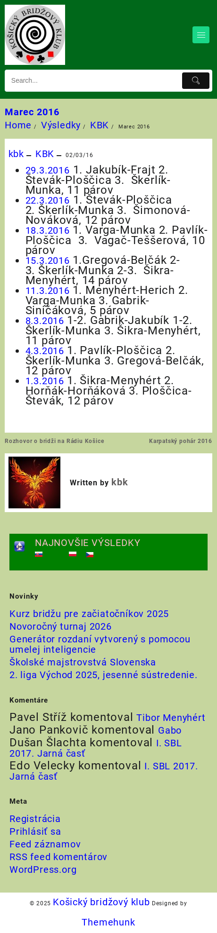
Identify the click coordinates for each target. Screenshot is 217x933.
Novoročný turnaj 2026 (60, 626)
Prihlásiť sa (35, 831)
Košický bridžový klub (101, 902)
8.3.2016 (46, 320)
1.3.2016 (46, 381)
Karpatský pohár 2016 (180, 441)
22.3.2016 (47, 200)
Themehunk (108, 922)
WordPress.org (42, 869)
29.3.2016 (47, 170)
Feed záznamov (45, 844)
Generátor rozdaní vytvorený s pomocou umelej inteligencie (100, 644)
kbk (16, 153)
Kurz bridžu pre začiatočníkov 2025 (89, 613)
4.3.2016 (46, 350)
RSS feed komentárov (58, 856)
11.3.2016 (49, 290)
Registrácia (35, 818)
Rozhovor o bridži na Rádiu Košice (54, 441)
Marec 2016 (32, 112)
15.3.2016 (49, 260)
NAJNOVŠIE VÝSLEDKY (87, 542)
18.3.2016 (49, 230)
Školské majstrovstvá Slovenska (82, 662)
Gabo (170, 730)
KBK (44, 153)
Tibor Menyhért (170, 717)
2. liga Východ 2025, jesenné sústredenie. (103, 674)
